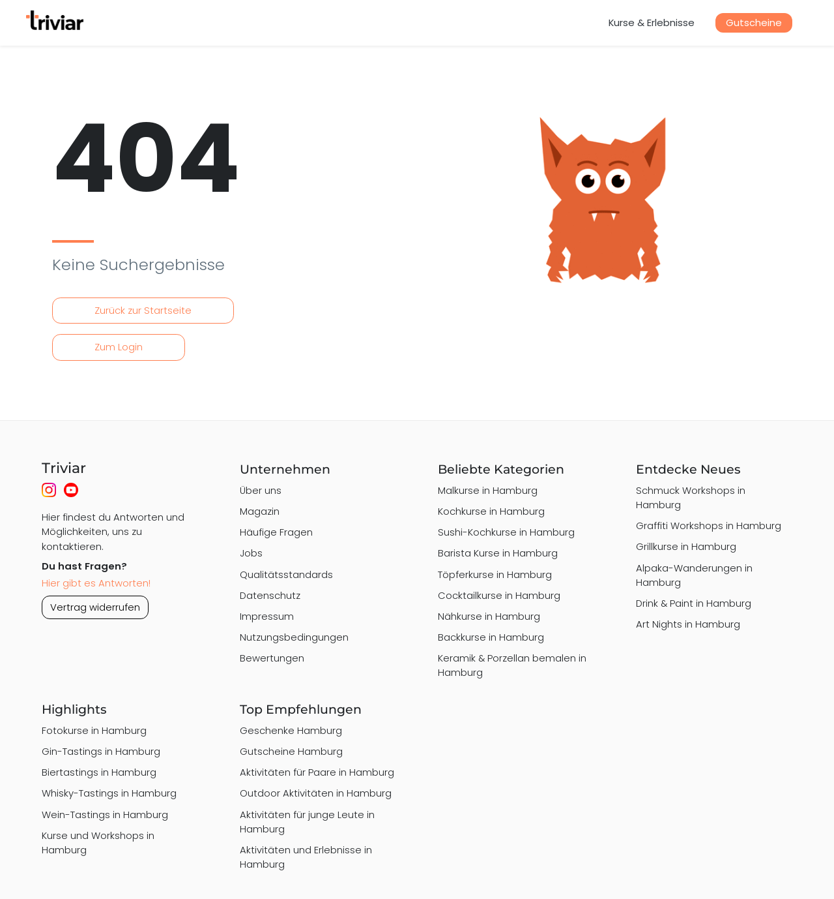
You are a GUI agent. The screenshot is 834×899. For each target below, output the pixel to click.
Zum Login (118, 347)
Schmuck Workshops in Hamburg (690, 497)
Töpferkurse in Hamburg (495, 574)
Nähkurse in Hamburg (489, 616)
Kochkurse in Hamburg (491, 511)
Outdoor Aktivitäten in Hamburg (316, 793)
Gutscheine (754, 22)
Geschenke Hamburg (291, 730)
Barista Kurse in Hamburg (498, 553)
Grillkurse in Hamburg (686, 546)
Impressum (267, 616)
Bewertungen (272, 658)
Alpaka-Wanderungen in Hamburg (694, 575)
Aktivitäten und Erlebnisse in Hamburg (306, 857)
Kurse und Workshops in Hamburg (98, 843)
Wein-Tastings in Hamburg (105, 814)
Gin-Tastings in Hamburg (101, 751)
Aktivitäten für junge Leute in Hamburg (307, 822)
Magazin (260, 511)
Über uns (260, 490)
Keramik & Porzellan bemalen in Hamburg (512, 665)
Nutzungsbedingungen (294, 637)
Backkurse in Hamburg (491, 637)
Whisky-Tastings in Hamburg (109, 793)
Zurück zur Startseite (143, 310)
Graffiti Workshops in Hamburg (708, 525)
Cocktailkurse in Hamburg (499, 595)
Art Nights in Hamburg (688, 624)
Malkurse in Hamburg (488, 490)
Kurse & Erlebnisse (652, 22)
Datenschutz (270, 595)
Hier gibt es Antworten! (96, 583)
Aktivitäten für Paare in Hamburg (317, 772)
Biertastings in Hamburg (99, 772)
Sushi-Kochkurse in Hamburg (506, 532)
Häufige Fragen (276, 532)
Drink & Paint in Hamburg (693, 603)
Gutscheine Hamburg (291, 751)
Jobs (251, 553)
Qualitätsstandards (286, 574)
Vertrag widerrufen (95, 607)
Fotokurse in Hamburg (94, 730)
